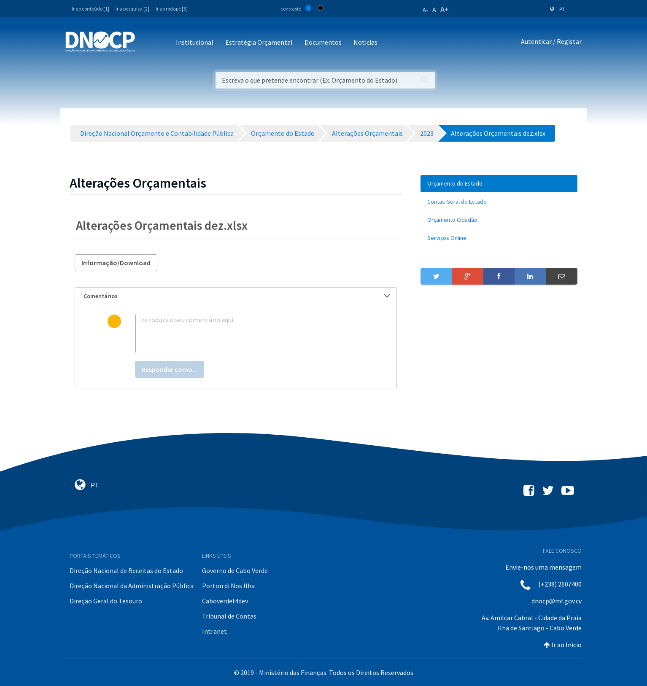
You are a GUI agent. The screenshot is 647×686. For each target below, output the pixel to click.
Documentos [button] (323, 42)
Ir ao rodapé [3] (172, 8)
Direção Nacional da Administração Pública (132, 585)
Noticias (365, 42)
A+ (444, 9)
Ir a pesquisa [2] (132, 8)
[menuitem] (499, 183)
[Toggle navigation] (146, 43)
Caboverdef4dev (225, 601)
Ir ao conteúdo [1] (90, 8)
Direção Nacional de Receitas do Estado (126, 570)
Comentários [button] (237, 296)
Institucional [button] (194, 42)
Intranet (214, 631)
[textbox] (249, 333)
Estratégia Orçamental (259, 42)
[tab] (235, 296)
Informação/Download (116, 262)
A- (425, 9)
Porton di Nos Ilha (228, 585)
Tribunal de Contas (229, 616)
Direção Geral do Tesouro (106, 601)
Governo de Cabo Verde (235, 570)
